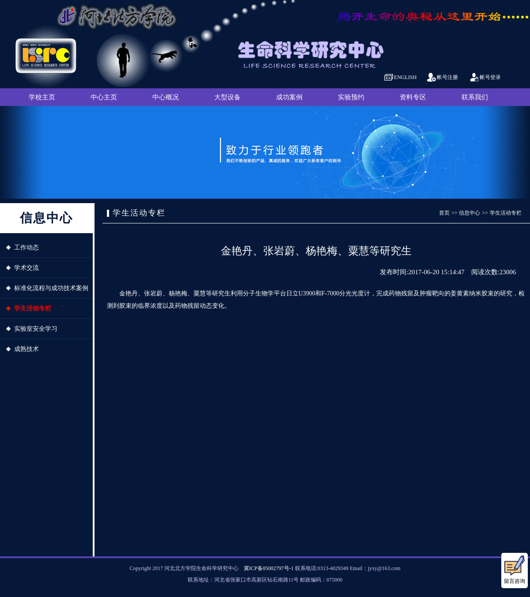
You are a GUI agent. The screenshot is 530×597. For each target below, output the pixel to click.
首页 (444, 213)
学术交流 (26, 267)
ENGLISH (405, 77)
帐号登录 (490, 77)
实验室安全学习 (35, 328)
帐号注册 (447, 77)
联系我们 (475, 97)
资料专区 (413, 97)
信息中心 (469, 213)
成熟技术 (26, 349)
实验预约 (351, 97)
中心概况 (165, 97)
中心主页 (104, 97)
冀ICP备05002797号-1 (269, 568)
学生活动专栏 (32, 308)
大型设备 (227, 97)
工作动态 (26, 247)
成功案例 (289, 97)
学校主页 (42, 97)
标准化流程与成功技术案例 (51, 288)
